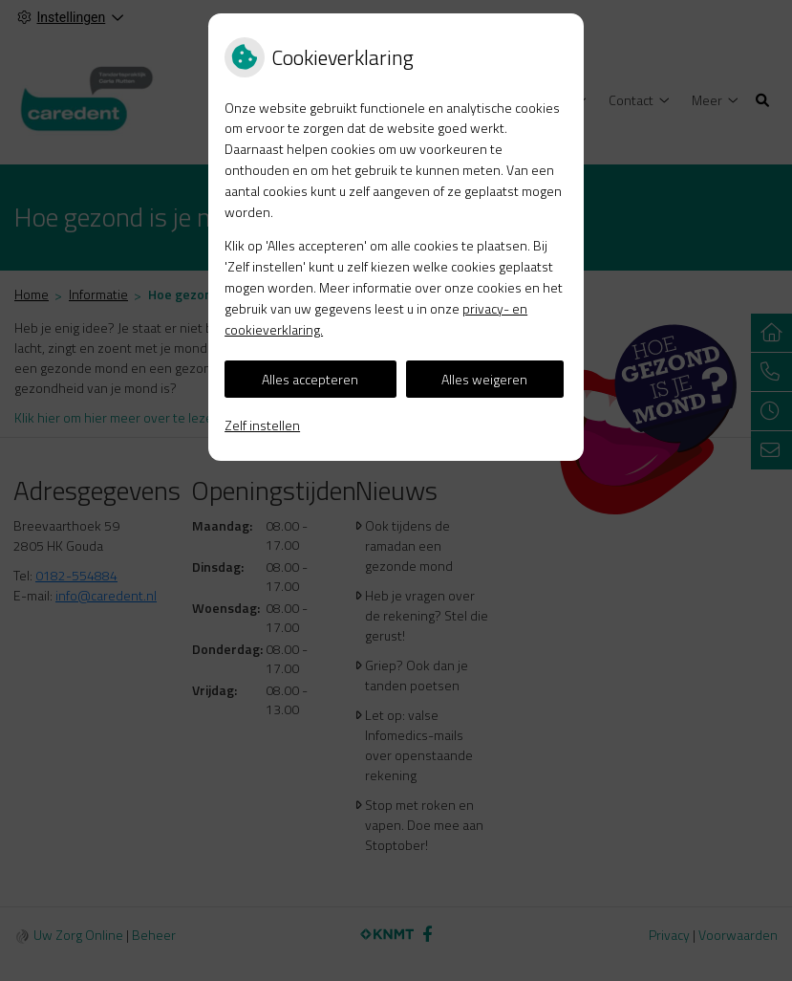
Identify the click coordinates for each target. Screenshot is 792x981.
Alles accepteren (310, 379)
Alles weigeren (484, 379)
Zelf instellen (262, 425)
